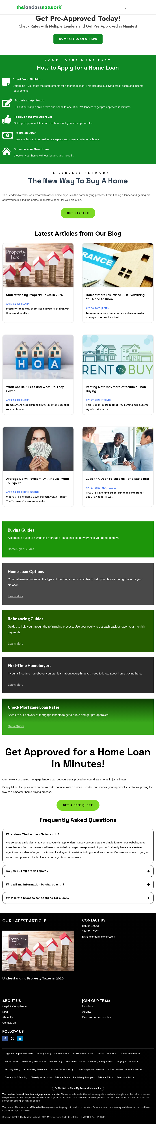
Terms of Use (12, 1061)
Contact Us (9, 1022)
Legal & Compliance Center (19, 1053)
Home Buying (30, 492)
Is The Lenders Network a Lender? (126, 1069)
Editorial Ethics (105, 1077)
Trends (106, 400)
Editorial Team (62, 1077)
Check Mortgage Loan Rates (34, 707)
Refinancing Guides (25, 618)
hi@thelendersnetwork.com (98, 936)
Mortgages (109, 487)
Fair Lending (55, 1061)
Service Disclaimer (75, 1061)
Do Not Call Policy (106, 1053)
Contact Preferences (129, 1053)
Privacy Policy (44, 1053)
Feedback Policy (125, 1077)
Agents (86, 1011)
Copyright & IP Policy (127, 1061)
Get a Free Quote (78, 805)
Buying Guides (21, 530)
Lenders (87, 1006)
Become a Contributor (96, 1017)
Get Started (78, 213)
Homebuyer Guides (21, 549)
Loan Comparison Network (90, 1069)
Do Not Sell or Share (83, 1053)
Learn (26, 303)
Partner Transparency (62, 1069)
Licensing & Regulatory (100, 1061)
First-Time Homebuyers (29, 665)
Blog (5, 1011)
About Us (8, 1017)
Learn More (15, 596)
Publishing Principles (84, 1077)
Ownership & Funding (16, 1077)
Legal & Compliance (14, 1006)
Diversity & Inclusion (41, 1077)
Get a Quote (16, 726)
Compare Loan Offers (78, 39)
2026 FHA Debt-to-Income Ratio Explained (117, 478)
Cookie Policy (62, 1053)
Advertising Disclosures (34, 1061)
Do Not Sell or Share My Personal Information (78, 1088)
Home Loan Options (26, 571)
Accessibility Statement (35, 1069)
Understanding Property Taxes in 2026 (34, 295)
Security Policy (12, 1069)
